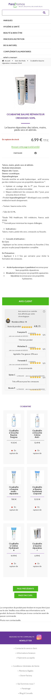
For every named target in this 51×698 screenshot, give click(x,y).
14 (14, 556)
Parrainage (26, 688)
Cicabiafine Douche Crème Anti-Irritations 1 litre (37, 434)
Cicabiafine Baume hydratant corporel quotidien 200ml (37, 490)
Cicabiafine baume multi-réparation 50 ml (14, 490)
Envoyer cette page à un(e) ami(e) (25, 147)
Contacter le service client (26, 648)
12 (37, 443)
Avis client (25, 301)
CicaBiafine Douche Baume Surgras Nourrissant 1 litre (14, 434)
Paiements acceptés (26, 658)
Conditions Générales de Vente (26, 666)
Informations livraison (26, 653)
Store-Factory (26, 675)
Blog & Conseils (26, 693)
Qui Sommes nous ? (26, 684)
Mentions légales (26, 671)
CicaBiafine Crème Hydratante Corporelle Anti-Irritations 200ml (14, 547)
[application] (44, 691)
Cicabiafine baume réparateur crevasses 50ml (25, 116)
